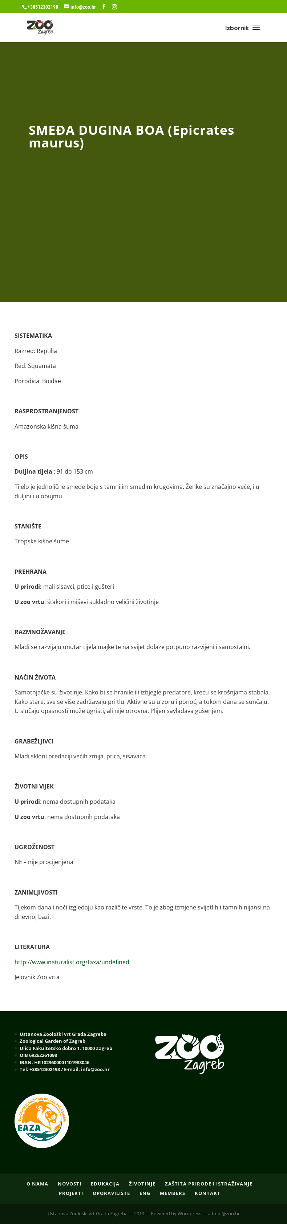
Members (172, 1193)
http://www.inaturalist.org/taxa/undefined (72, 962)
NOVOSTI (69, 1183)
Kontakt (208, 1193)
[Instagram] (114, 6)
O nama (37, 1183)
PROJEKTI (71, 1193)
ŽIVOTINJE (142, 1183)
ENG (145, 1193)
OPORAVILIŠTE (111, 1193)
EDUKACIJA (105, 1183)
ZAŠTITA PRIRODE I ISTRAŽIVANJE (208, 1183)
